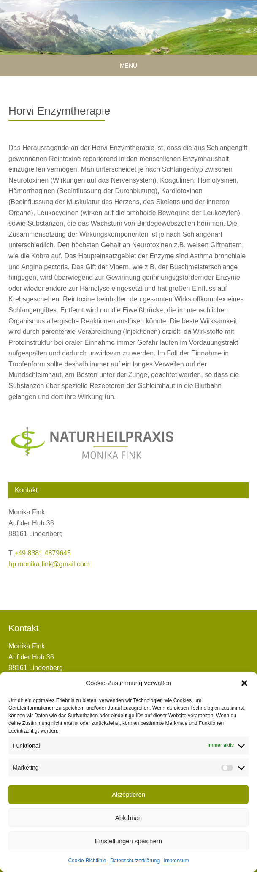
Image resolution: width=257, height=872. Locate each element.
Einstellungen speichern (128, 841)
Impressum (176, 861)
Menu (128, 65)
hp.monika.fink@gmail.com (48, 564)
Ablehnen (128, 817)
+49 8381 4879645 (42, 553)
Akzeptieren (128, 794)
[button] (244, 683)
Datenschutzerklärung (135, 861)
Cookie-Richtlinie (87, 861)
